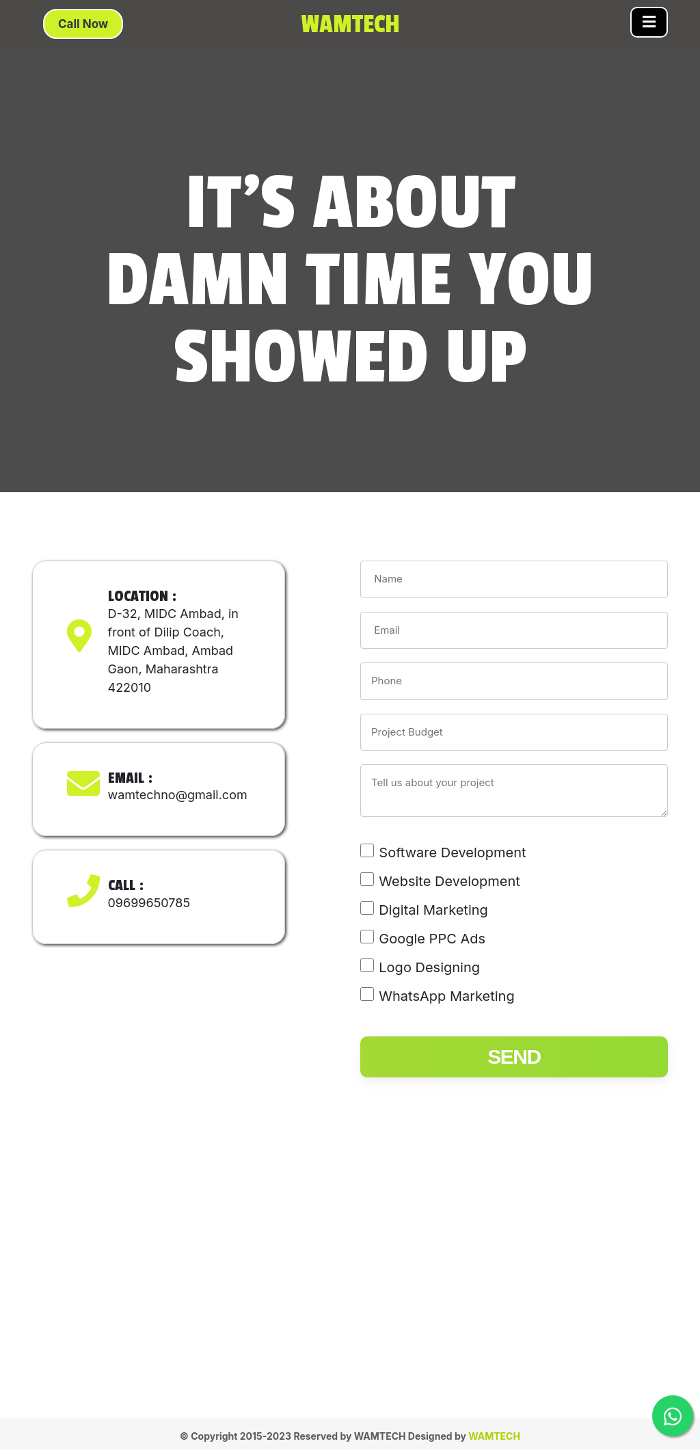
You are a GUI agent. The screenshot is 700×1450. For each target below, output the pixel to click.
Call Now (83, 24)
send (513, 1056)
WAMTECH (494, 1436)
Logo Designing (429, 967)
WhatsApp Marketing (446, 996)
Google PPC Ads (432, 938)
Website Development (449, 881)
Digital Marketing (433, 910)
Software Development (452, 852)
